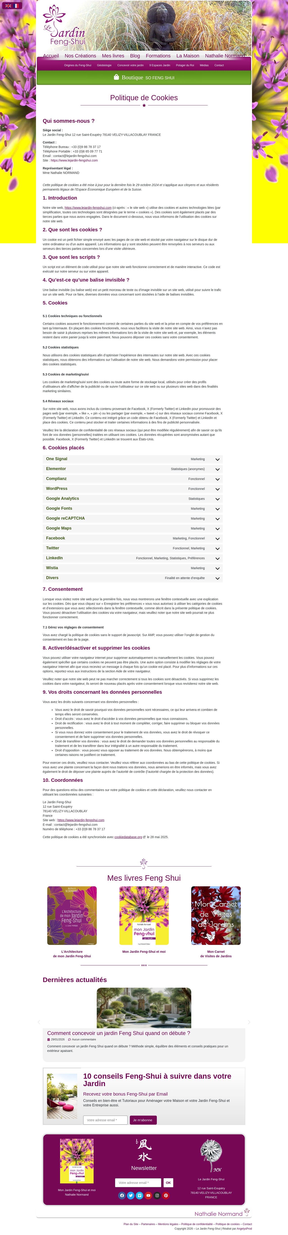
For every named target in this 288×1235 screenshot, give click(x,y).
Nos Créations (80, 56)
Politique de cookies (228, 1225)
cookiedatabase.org (128, 837)
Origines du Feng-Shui (77, 65)
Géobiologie (104, 65)
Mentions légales (168, 1225)
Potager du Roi (185, 65)
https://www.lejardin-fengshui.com (74, 160)
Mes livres (113, 56)
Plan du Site (131, 1225)
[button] (39, 1022)
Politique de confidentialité (197, 1225)
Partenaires (148, 1225)
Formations (158, 56)
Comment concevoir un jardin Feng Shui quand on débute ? (118, 1033)
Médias (204, 65)
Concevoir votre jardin (130, 65)
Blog (135, 56)
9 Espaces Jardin (159, 65)
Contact (219, 65)
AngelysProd (244, 1229)
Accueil (51, 56)
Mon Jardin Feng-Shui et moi (144, 951)
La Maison (187, 56)
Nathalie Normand (225, 56)
